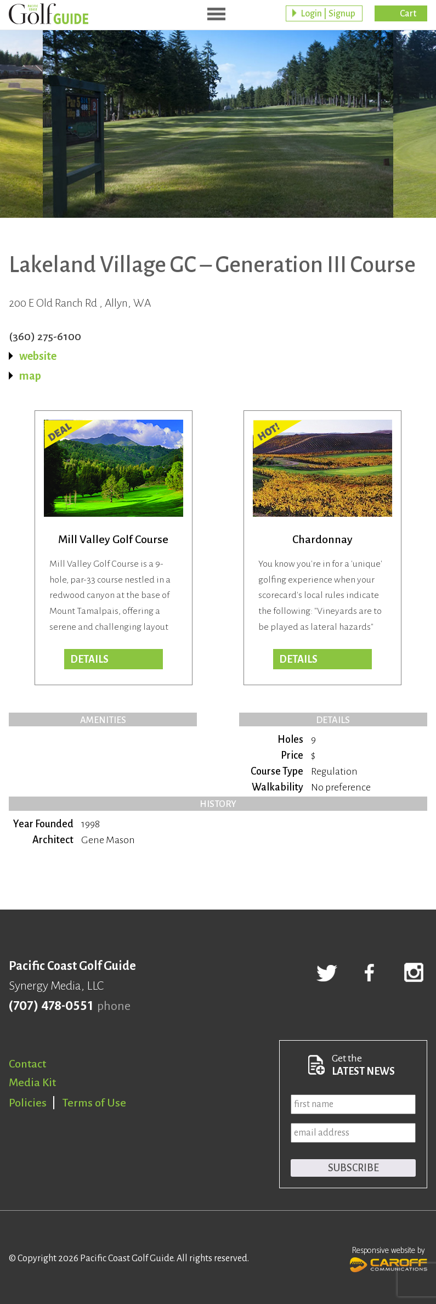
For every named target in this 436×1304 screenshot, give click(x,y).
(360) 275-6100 (45, 336)
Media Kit (32, 1082)
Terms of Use (94, 1103)
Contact (27, 1064)
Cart (408, 14)
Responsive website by (388, 1258)
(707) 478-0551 (51, 1006)
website (37, 356)
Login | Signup (328, 14)
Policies (28, 1103)
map (30, 376)
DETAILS (298, 659)
